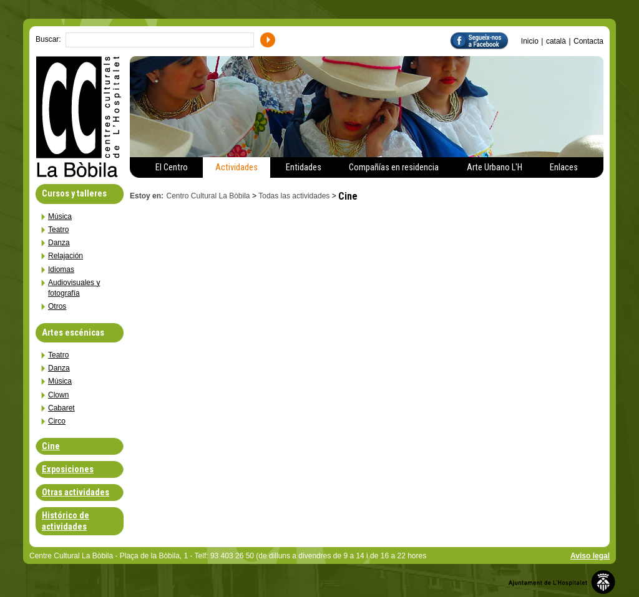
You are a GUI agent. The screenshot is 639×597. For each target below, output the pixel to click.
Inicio (530, 41)
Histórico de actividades (65, 520)
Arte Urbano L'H (494, 167)
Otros (57, 306)
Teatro (58, 229)
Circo (57, 421)
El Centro (171, 167)
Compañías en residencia (394, 167)
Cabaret (61, 408)
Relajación (65, 255)
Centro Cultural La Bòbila (208, 196)
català (556, 41)
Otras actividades (75, 492)
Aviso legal (590, 555)
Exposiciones (68, 469)
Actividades (236, 167)
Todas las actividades (293, 196)
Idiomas (61, 269)
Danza (59, 242)
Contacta (588, 41)
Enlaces (564, 167)
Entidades (303, 167)
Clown (58, 395)
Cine (51, 446)
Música (60, 216)
